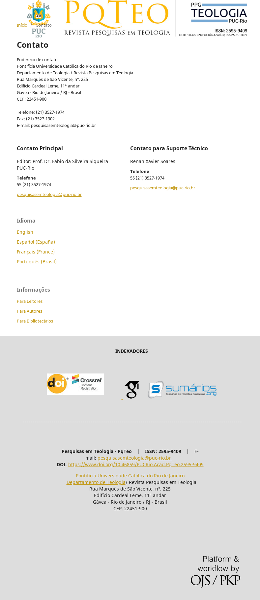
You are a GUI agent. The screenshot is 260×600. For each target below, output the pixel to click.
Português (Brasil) (37, 261)
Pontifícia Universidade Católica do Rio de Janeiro (130, 475)
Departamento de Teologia (96, 482)
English (25, 232)
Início (22, 25)
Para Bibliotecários (35, 321)
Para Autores (29, 311)
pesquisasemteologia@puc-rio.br (49, 194)
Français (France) (36, 252)
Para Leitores (30, 301)
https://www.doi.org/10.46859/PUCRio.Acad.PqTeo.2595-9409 (136, 464)
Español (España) (36, 242)
